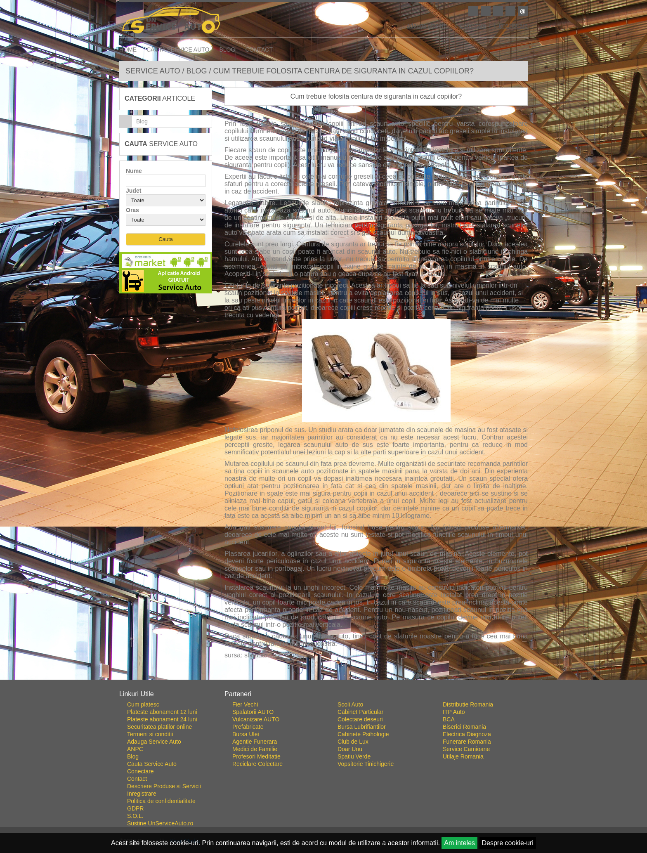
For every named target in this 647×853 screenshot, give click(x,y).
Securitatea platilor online (159, 726)
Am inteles (459, 842)
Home (128, 49)
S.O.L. (135, 816)
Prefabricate (247, 726)
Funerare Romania (467, 741)
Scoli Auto (350, 704)
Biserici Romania (464, 726)
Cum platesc (143, 704)
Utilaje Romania (463, 756)
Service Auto (152, 71)
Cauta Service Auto (178, 49)
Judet (133, 190)
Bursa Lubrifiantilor (362, 726)
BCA (449, 719)
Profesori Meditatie (256, 756)
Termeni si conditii (150, 734)
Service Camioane (466, 749)
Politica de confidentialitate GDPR (161, 805)
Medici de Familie (254, 749)
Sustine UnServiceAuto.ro (160, 823)
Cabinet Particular (360, 712)
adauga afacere (425, 25)
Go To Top (323, 676)
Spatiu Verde (354, 756)
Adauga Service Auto (154, 741)
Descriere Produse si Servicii (164, 786)
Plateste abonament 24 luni (162, 719)
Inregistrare (511, 25)
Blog (228, 49)
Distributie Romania (468, 704)
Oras (132, 210)
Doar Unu (350, 749)
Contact (259, 49)
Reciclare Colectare (257, 764)
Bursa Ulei (245, 734)
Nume (134, 171)
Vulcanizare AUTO (255, 719)
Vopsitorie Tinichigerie (366, 764)
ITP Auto (454, 712)
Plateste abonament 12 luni (162, 712)
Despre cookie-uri (508, 842)
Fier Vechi (245, 704)
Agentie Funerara (254, 741)
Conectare (470, 25)
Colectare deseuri (360, 719)
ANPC (135, 749)
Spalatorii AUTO (253, 712)
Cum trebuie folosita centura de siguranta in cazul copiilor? (376, 96)
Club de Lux (353, 741)
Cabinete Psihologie (363, 734)
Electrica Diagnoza (467, 734)
